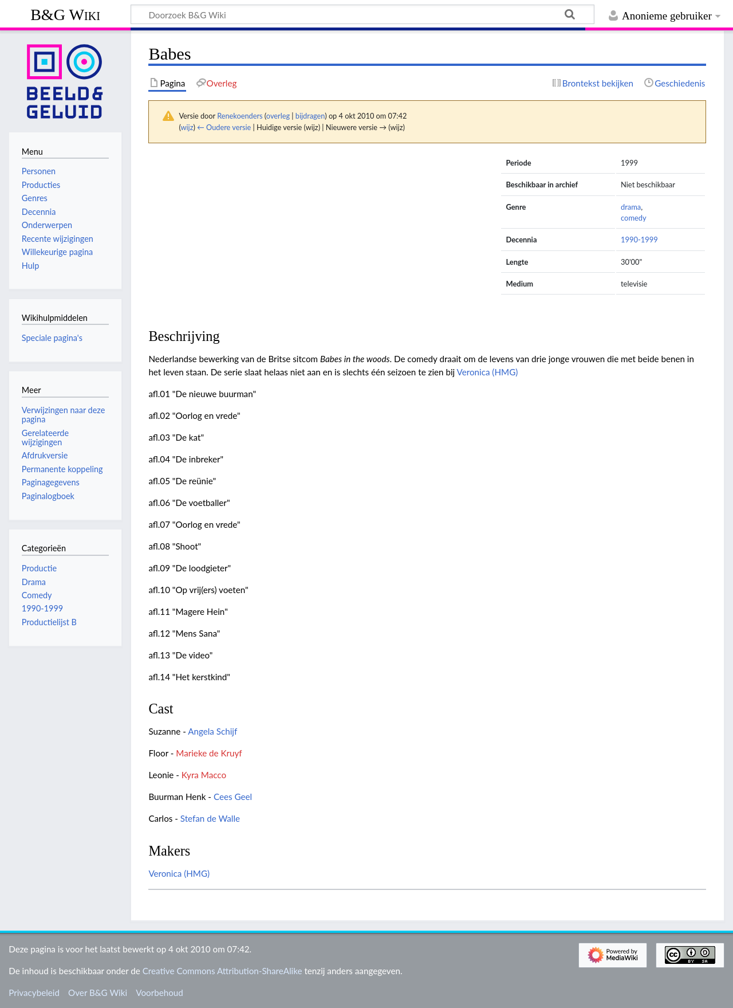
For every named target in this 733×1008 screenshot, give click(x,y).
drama (631, 206)
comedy (634, 217)
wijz (187, 127)
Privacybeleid (34, 992)
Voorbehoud (159, 992)
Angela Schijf (212, 731)
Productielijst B (49, 622)
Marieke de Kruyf (209, 753)
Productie (39, 568)
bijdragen (310, 115)
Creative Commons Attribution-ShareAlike (222, 971)
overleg (278, 115)
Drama (34, 582)
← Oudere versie (224, 127)
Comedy (37, 595)
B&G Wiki (65, 14)
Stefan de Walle (210, 818)
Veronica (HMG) (487, 372)
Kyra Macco (204, 775)
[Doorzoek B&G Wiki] (362, 14)
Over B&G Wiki (97, 992)
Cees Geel (233, 796)
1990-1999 (639, 239)
